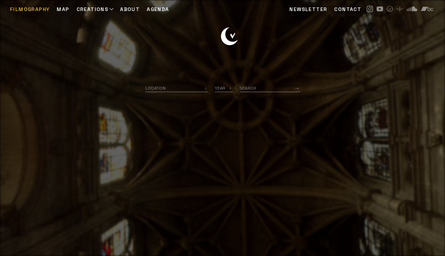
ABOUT (130, 9)
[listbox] (224, 88)
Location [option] (155, 88)
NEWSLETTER (308, 9)
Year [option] (220, 88)
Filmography (30, 9)
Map (63, 9)
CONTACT (347, 9)
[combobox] (176, 88)
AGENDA (158, 9)
